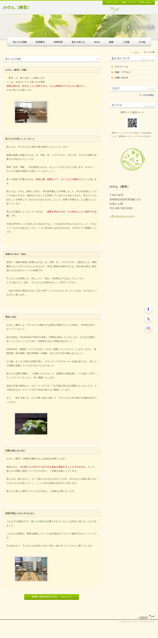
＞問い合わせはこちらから (122, 216)
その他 (141, 42)
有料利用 (58, 42)
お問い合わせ (145, 2)
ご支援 (126, 42)
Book (97, 42)
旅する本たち (78, 42)
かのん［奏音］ (17, 7)
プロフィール (112, 2)
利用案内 (40, 42)
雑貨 (111, 42)
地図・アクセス (128, 2)
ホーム (136, 52)
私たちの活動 (20, 42)
